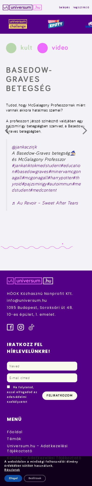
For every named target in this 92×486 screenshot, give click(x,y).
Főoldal (15, 432)
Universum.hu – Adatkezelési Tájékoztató (37, 448)
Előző (10, 132)
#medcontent (43, 190)
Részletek (12, 470)
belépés (64, 7)
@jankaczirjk (24, 147)
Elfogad (13, 478)
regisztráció (81, 7)
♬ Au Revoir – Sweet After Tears (45, 203)
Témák (14, 438)
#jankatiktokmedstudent (36, 165)
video (60, 47)
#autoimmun (59, 184)
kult (26, 47)
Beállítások (35, 478)
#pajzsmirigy (34, 184)
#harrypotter (60, 177)
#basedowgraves (31, 171)
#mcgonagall (35, 177)
